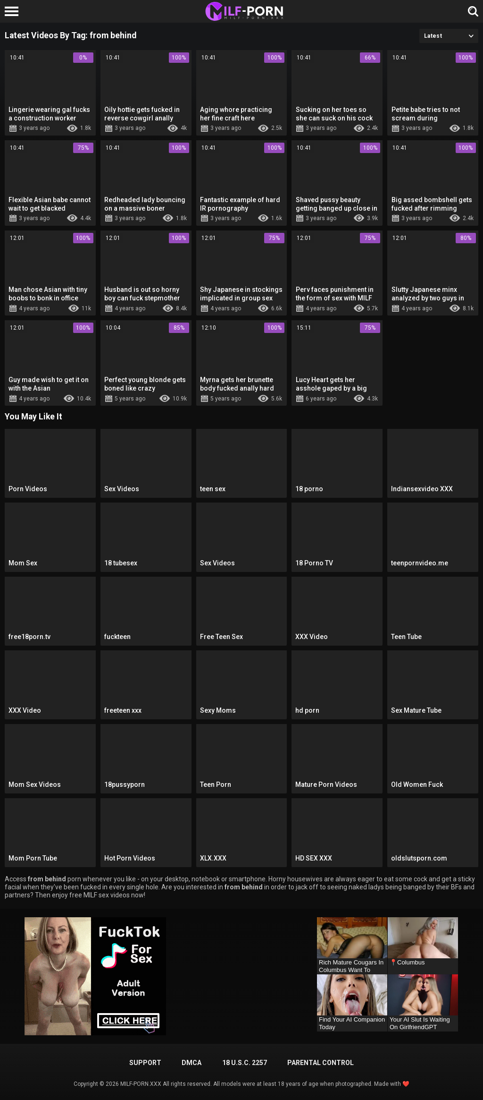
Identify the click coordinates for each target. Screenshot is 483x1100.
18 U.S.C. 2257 (244, 1062)
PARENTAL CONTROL (320, 1062)
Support (145, 1062)
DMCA (191, 1062)
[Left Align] (14, 11)
